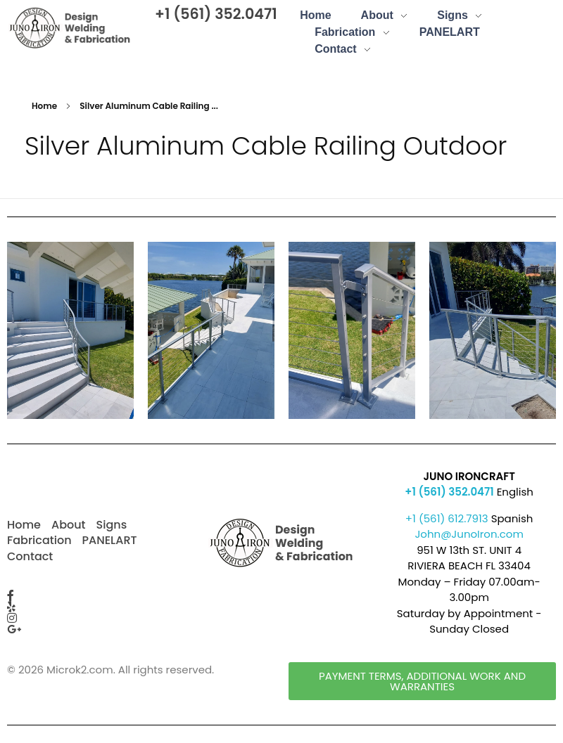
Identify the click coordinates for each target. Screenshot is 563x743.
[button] (422, 681)
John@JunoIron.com (469, 533)
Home (44, 106)
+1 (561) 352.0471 (216, 14)
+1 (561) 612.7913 (446, 518)
